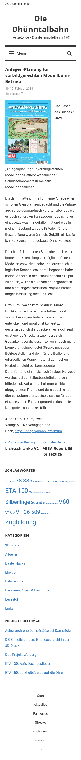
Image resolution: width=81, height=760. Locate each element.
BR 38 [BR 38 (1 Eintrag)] (51, 481)
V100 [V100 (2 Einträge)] (10, 512)
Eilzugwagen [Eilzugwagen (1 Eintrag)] (68, 481)
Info (40, 749)
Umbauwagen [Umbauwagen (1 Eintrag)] (50, 503)
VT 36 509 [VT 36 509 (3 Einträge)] (28, 512)
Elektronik (12, 572)
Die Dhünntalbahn (40, 23)
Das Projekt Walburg (20, 655)
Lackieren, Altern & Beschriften (28, 590)
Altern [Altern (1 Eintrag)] (36, 481)
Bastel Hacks (15, 563)
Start (40, 696)
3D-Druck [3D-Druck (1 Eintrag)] (10, 481)
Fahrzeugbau (15, 581)
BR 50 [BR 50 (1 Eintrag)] (58, 481)
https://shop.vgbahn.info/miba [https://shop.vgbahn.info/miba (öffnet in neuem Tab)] (38, 431)
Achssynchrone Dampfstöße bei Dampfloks (38, 631)
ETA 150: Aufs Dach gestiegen (28, 664)
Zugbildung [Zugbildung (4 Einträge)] (20, 522)
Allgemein (12, 554)
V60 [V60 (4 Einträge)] (64, 501)
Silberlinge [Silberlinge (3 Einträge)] (17, 502)
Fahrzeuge (40, 714)
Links (9, 608)
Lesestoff (16, 93)
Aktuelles (40, 705)
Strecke (40, 722)
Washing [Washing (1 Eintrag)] (45, 513)
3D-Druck (12, 545)
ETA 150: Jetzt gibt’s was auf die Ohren (35, 673)
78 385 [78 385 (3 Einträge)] (24, 481)
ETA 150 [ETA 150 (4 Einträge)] (16, 490)
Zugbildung (40, 731)
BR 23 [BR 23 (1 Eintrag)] (43, 481)
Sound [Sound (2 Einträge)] (36, 502)
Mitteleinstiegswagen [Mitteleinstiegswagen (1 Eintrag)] (40, 492)
